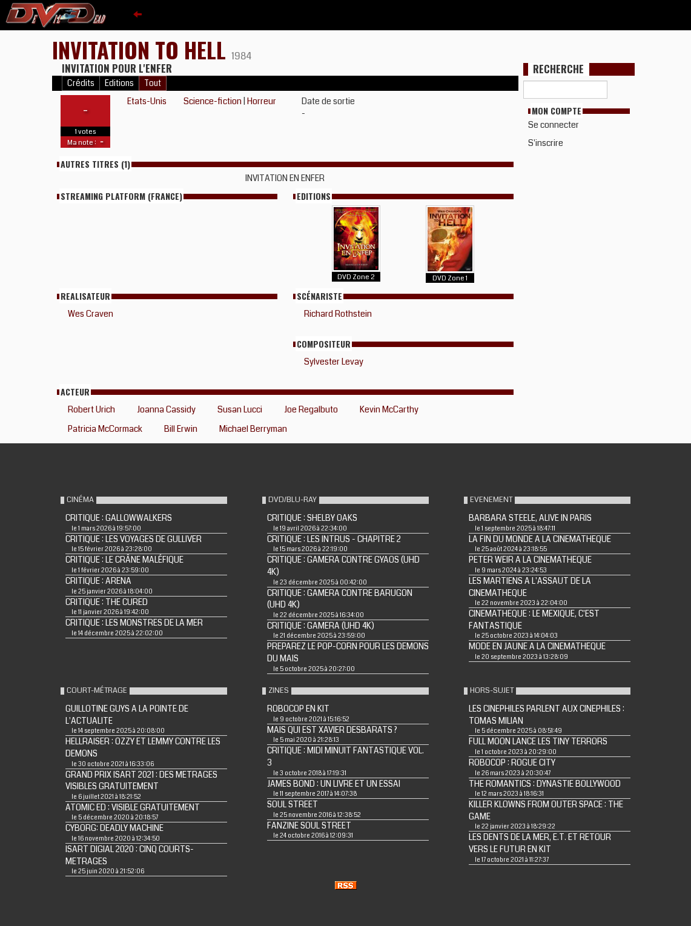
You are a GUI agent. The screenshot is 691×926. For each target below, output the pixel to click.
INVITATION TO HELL (141, 49)
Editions (119, 83)
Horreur (261, 101)
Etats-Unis (147, 101)
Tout (152, 83)
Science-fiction (212, 101)
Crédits (80, 83)
